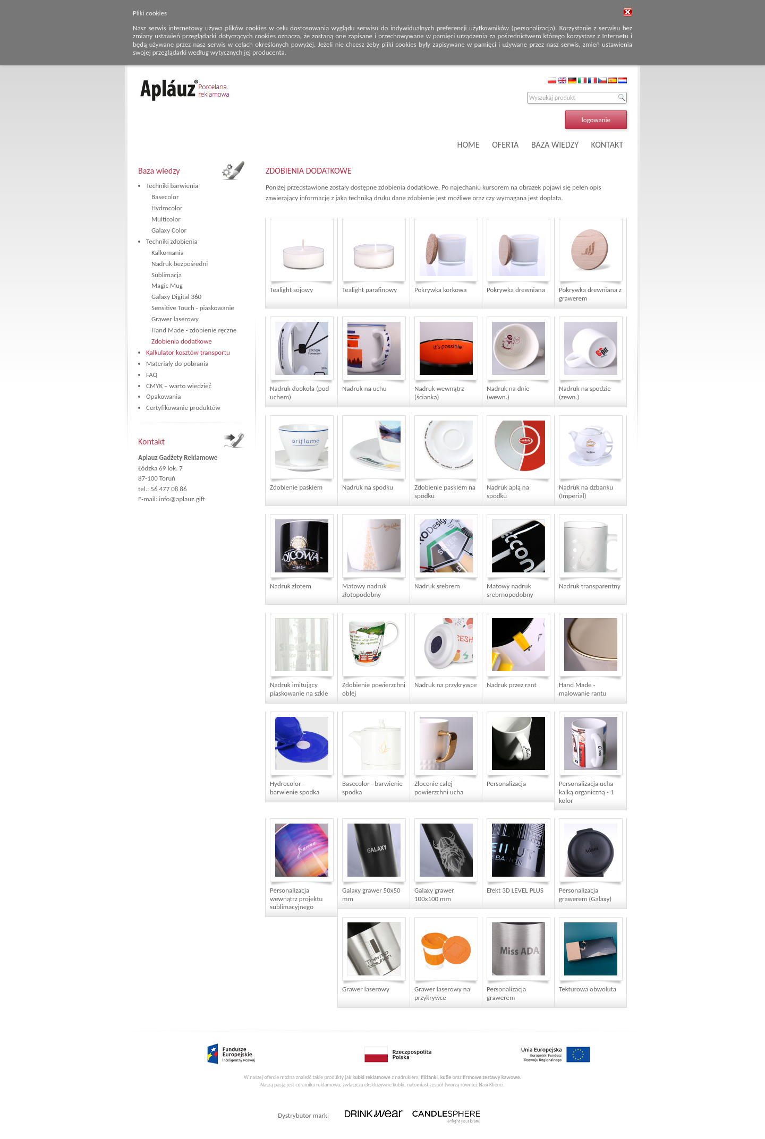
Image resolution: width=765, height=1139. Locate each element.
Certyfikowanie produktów (183, 408)
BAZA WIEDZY (555, 145)
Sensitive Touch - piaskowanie (192, 308)
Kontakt (151, 441)
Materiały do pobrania (177, 363)
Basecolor (164, 197)
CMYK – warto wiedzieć (178, 386)
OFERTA (505, 145)
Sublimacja (166, 275)
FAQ (151, 375)
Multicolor (166, 219)
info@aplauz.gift (182, 499)
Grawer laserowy (175, 319)
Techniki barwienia (172, 186)
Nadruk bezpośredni (179, 264)
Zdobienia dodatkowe (181, 341)
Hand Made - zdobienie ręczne (193, 330)
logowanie (596, 120)
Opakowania (163, 396)
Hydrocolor (166, 208)
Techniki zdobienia (171, 241)
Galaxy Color (168, 230)
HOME (468, 145)
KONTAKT (607, 145)
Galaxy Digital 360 (176, 297)
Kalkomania (167, 252)
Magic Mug (167, 285)
